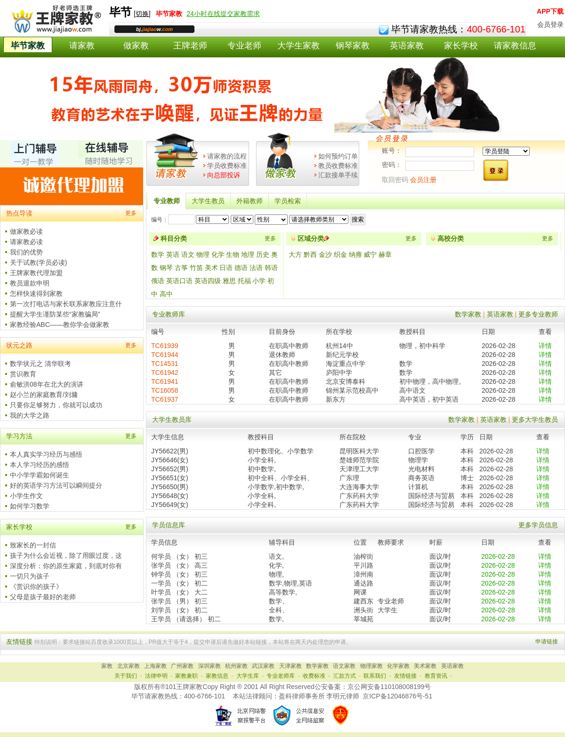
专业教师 (166, 201)
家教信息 (217, 676)
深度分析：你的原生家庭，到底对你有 (66, 566)
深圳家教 (209, 666)
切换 (142, 13)
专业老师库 (280, 676)
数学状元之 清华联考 (40, 363)
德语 (241, 267)
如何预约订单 (338, 156)
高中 (166, 294)
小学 (259, 281)
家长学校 (461, 45)
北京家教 (128, 666)
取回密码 (395, 179)
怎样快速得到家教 (36, 293)
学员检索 (287, 201)
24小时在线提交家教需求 (223, 13)
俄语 (157, 281)
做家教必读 (26, 231)
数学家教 (468, 314)
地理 (247, 254)
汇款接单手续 (338, 175)
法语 (256, 267)
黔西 (311, 254)
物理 (203, 254)
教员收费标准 (338, 165)
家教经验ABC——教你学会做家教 (59, 324)
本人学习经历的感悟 (39, 464)
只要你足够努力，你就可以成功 (56, 405)
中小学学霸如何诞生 (39, 475)
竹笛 (196, 267)
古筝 (181, 267)
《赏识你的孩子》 (36, 586)
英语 (172, 254)
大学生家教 (298, 45)
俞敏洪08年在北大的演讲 (46, 384)
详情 (545, 345)
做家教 (136, 45)
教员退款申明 (29, 283)
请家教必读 (26, 242)
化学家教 (398, 666)
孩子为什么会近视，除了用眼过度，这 (66, 555)
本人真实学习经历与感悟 (46, 454)
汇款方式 (344, 676)
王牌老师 (190, 45)
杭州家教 (236, 666)
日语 (226, 267)
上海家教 (155, 666)
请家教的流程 (227, 156)
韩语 (271, 267)
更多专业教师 (538, 314)
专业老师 (244, 45)
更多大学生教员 (535, 419)
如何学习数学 (29, 506)
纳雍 (356, 254)
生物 (232, 254)
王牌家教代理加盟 (36, 273)
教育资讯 (436, 676)
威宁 (371, 254)
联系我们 (374, 676)
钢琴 (166, 267)
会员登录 (550, 24)
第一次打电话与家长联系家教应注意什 (66, 304)
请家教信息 (515, 45)
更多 (131, 213)
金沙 (326, 254)
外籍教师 (249, 201)
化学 (218, 254)
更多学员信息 (538, 525)
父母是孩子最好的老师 (43, 597)
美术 (211, 267)
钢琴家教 (353, 45)
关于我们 (125, 676)
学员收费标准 (227, 165)
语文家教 (344, 666)
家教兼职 (186, 676)
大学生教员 (208, 201)
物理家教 (371, 666)
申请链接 (546, 641)
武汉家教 (263, 666)
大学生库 (247, 676)
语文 (187, 254)
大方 (296, 254)
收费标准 (314, 676)
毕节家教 (28, 45)
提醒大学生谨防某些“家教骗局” (55, 314)
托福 (244, 281)
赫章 (385, 254)
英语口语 (179, 281)
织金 (341, 254)
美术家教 (425, 666)
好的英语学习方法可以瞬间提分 (56, 485)
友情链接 (405, 676)
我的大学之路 (29, 415)
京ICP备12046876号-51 (397, 696)
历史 (262, 254)
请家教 (82, 45)
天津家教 (290, 666)
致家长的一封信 (33, 545)
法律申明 (156, 676)
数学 (157, 254)
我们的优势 (26, 252)
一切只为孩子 (29, 576)
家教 (107, 666)
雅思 (229, 281)
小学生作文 (26, 495)
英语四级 (207, 281)
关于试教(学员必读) (38, 262)
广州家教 (182, 666)
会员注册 (423, 179)
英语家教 (407, 45)
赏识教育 (23, 374)
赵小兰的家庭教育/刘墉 (44, 394)
